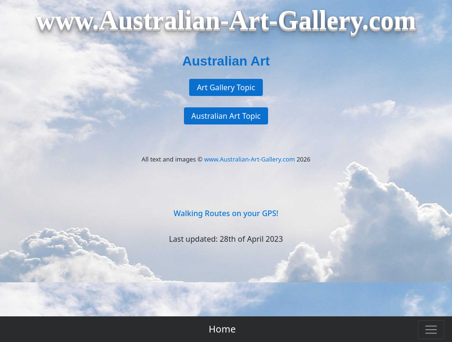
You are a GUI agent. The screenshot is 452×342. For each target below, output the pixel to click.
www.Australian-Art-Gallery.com (249, 159)
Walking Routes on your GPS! (225, 213)
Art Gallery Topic (226, 87)
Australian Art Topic (226, 116)
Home (222, 329)
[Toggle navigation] (431, 329)
